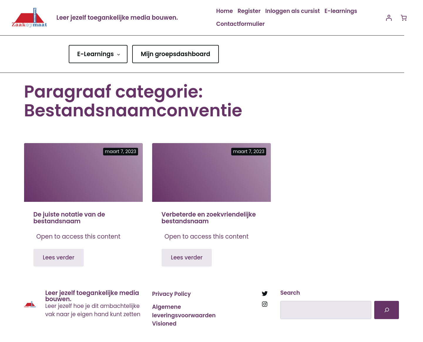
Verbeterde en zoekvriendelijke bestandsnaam (209, 217)
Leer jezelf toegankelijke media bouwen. (117, 18)
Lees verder (63, 259)
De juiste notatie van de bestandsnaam (69, 217)
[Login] (388, 17)
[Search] (386, 310)
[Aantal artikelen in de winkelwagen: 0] (403, 17)
